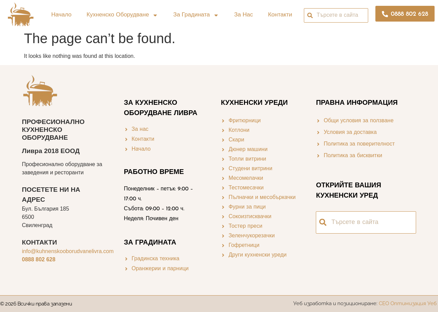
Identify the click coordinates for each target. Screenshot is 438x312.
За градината (196, 15)
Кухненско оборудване (122, 15)
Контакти (280, 15)
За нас (243, 15)
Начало (61, 15)
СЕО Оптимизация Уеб (408, 303)
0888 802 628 (38, 259)
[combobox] (336, 15)
